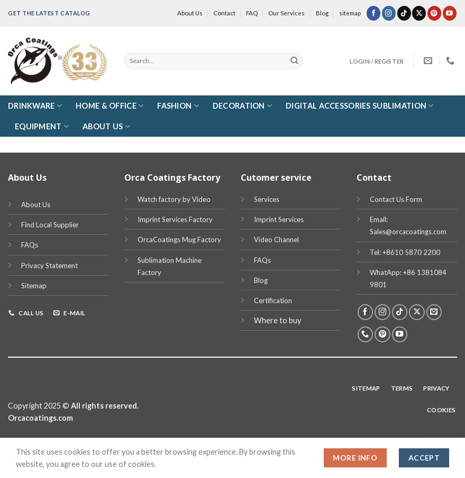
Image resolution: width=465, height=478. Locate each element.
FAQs (29, 245)
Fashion (178, 106)
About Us (190, 13)
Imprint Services (279, 219)
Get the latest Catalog (49, 13)
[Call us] (365, 334)
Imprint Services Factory (175, 219)
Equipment (42, 126)
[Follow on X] (419, 13)
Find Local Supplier (50, 224)
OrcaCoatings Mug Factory (179, 239)
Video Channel (276, 239)
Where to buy (277, 320)
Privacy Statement (49, 265)
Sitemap (34, 285)
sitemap (350, 13)
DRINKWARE (35, 106)
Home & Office (109, 106)
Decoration (242, 106)
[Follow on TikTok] (404, 13)
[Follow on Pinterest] (434, 13)
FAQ (252, 13)
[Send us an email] (434, 312)
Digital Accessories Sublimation (359, 106)
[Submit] (294, 61)
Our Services (286, 13)
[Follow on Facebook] (373, 13)
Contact (224, 13)
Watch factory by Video (174, 199)
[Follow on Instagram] (389, 13)
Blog (322, 13)
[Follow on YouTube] (450, 13)
